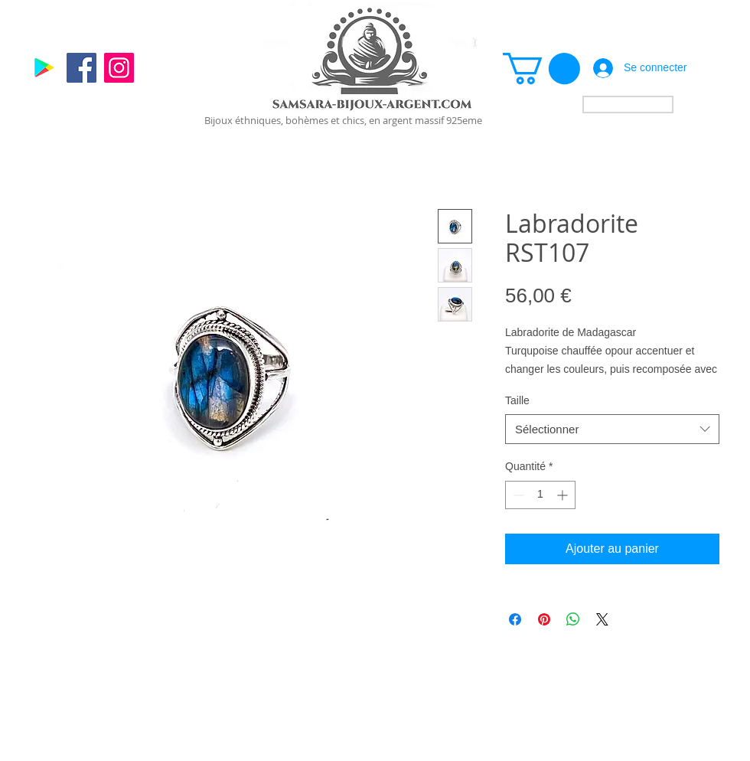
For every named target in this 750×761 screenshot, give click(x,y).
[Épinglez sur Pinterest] (544, 619)
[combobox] (612, 429)
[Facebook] (81, 68)
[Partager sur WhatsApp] (573, 619)
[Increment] (563, 495)
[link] (541, 68)
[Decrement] (517, 495)
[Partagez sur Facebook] (515, 619)
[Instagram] (119, 68)
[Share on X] (602, 619)
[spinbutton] (540, 495)
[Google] (44, 68)
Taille (517, 400)
